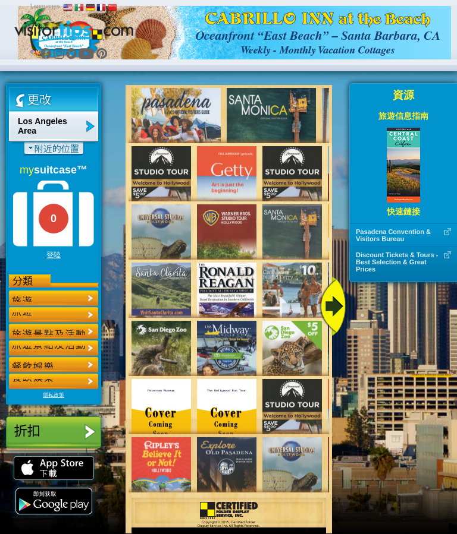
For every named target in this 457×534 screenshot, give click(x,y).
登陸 (53, 255)
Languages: (45, 6)
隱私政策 (53, 395)
